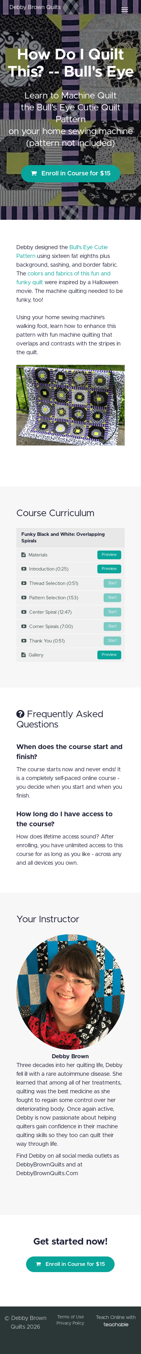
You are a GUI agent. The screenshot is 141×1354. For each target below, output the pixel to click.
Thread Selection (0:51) (71, 583)
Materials (71, 555)
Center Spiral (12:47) (71, 612)
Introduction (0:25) (71, 569)
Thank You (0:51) (71, 641)
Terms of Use (70, 1317)
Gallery (71, 655)
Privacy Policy (70, 1323)
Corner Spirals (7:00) (71, 626)
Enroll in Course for (71, 173)
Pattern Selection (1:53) (71, 597)
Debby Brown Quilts (35, 7)
